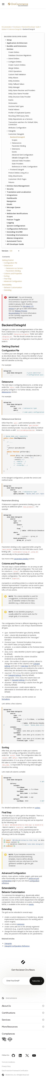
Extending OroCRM (13, 232)
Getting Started (7, 260)
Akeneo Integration (15, 238)
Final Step (7, 279)
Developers (17, 27)
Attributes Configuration (17, 128)
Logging (10, 222)
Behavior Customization (13, 287)
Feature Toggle (13, 219)
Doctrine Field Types (16, 106)
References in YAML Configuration (24, 167)
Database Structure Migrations (19, 55)
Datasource (8, 265)
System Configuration (16, 226)
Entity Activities (14, 81)
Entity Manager (14, 87)
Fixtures (11, 182)
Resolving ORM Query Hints (18, 116)
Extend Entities (13, 58)
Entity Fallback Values (16, 84)
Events (10, 100)
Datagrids (11, 131)
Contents (6, 257)
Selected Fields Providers (21, 161)
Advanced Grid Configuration (22, 155)
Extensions (15, 149)
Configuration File (10, 263)
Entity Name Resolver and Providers (21, 90)
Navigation (11, 201)
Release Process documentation (18, 312)
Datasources (16, 143)
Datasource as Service (14, 268)
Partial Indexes (13, 109)
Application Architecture (16, 43)
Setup (8, 40)
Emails (9, 204)
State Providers (17, 164)
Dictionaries (12, 103)
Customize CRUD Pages (17, 179)
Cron (9, 210)
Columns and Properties (13, 273)
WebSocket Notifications (16, 213)
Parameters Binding (13, 271)
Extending (7, 290)
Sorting (6, 276)
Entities (4, 29)
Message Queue (12, 207)
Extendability (7, 285)
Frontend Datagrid (16, 169)
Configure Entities (14, 62)
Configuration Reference (16, 229)
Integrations (11, 195)
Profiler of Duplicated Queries (19, 113)
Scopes (14, 140)
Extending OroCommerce (16, 235)
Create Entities (13, 52)
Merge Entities (13, 68)
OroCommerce (11, 998)
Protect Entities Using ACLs (18, 173)
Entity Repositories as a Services (20, 119)
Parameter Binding (19, 146)
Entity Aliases (13, 78)
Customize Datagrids (15, 29)
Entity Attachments (15, 176)
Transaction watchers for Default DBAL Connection (23, 123)
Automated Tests (13, 241)
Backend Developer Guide (31, 27)
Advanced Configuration (13, 281)
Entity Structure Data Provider (19, 97)
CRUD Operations (15, 71)
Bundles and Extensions (16, 46)
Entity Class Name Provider (18, 93)
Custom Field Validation (17, 74)
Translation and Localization (18, 192)
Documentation (7, 27)
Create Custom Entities (17, 65)
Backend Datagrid (17, 137)
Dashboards (12, 198)
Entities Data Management (17, 186)
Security (9, 189)
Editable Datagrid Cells (20, 158)
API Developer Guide (14, 244)
